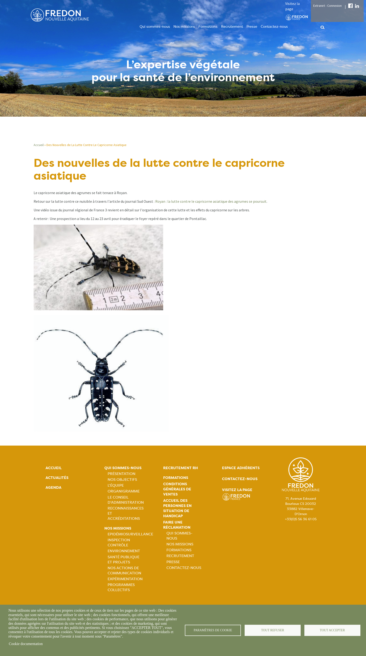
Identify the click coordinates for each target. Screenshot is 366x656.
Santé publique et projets (123, 560)
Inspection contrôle (119, 542)
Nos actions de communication (124, 570)
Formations (208, 26)
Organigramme (124, 491)
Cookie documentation (26, 644)
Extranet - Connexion (327, 5)
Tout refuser (272, 630)
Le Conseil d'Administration (126, 500)
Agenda (53, 487)
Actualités (57, 477)
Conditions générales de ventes (177, 489)
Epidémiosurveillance (130, 534)
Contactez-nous (274, 26)
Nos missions (184, 26)
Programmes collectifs (121, 587)
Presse (251, 26)
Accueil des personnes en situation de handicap (177, 508)
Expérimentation (125, 578)
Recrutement (232, 26)
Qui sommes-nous (155, 26)
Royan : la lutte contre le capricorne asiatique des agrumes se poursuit (211, 201)
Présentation (121, 473)
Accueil (39, 145)
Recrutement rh (180, 467)
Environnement (124, 550)
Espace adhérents (241, 467)
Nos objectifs (122, 479)
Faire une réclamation (176, 525)
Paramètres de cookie (213, 630)
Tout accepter (332, 630)
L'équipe (116, 485)
